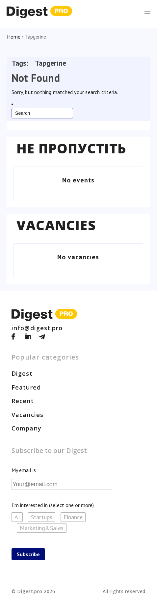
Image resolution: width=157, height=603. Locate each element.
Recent (23, 401)
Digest (22, 373)
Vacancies (56, 225)
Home (13, 36)
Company (26, 428)
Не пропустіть (71, 148)
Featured (26, 387)
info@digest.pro (37, 328)
